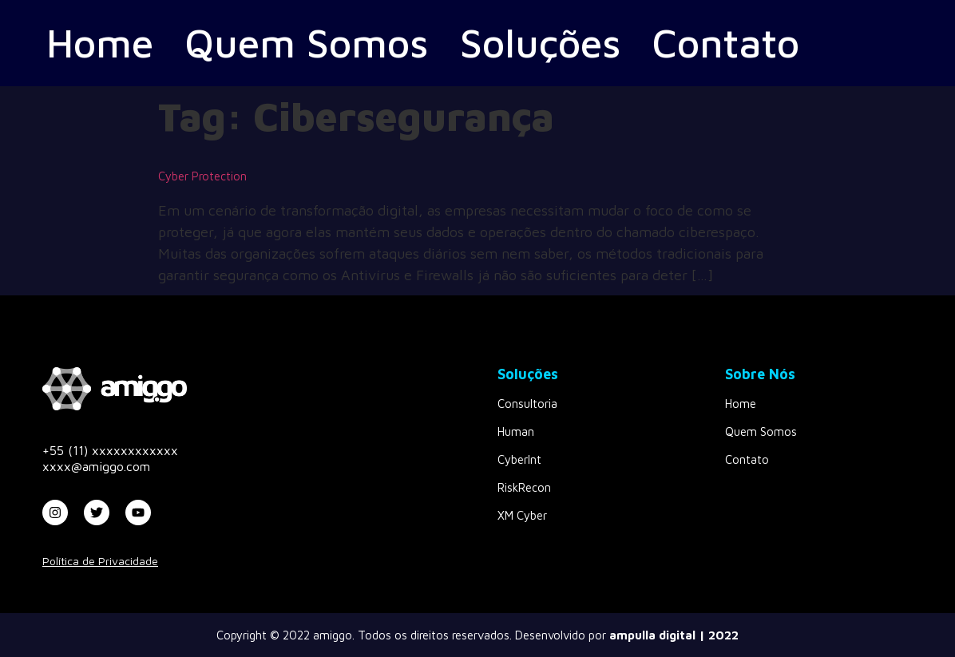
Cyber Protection (202, 176)
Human (515, 431)
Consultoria (527, 403)
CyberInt (519, 459)
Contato (725, 42)
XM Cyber (522, 515)
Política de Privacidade (100, 561)
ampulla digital (652, 635)
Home (99, 42)
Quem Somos (306, 42)
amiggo (332, 635)
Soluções (540, 42)
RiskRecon (524, 487)
